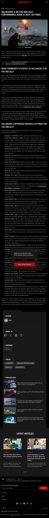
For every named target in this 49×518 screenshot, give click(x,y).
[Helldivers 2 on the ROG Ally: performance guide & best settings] (24, 481)
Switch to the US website (24, 264)
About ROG (4, 492)
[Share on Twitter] (10, 335)
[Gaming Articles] (11, 479)
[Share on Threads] (21, 335)
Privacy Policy (5, 514)
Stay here (24, 260)
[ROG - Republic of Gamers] (24, 2)
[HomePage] (2, 479)
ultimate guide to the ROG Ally (19, 62)
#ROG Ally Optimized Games (25, 363)
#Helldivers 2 (20, 367)
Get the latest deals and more (9, 485)
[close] (36, 250)
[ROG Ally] (20, 479)
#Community (9, 363)
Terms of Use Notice (15, 515)
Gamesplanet (28, 47)
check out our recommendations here (15, 64)
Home (2, 496)
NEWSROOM (4, 499)
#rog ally (8, 367)
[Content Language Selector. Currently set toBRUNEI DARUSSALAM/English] (9, 511)
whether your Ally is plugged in (33, 107)
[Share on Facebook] (5, 335)
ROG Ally (24, 55)
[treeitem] (13, 453)
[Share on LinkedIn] (16, 335)
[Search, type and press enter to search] (47, 2)
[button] (2, 2)
